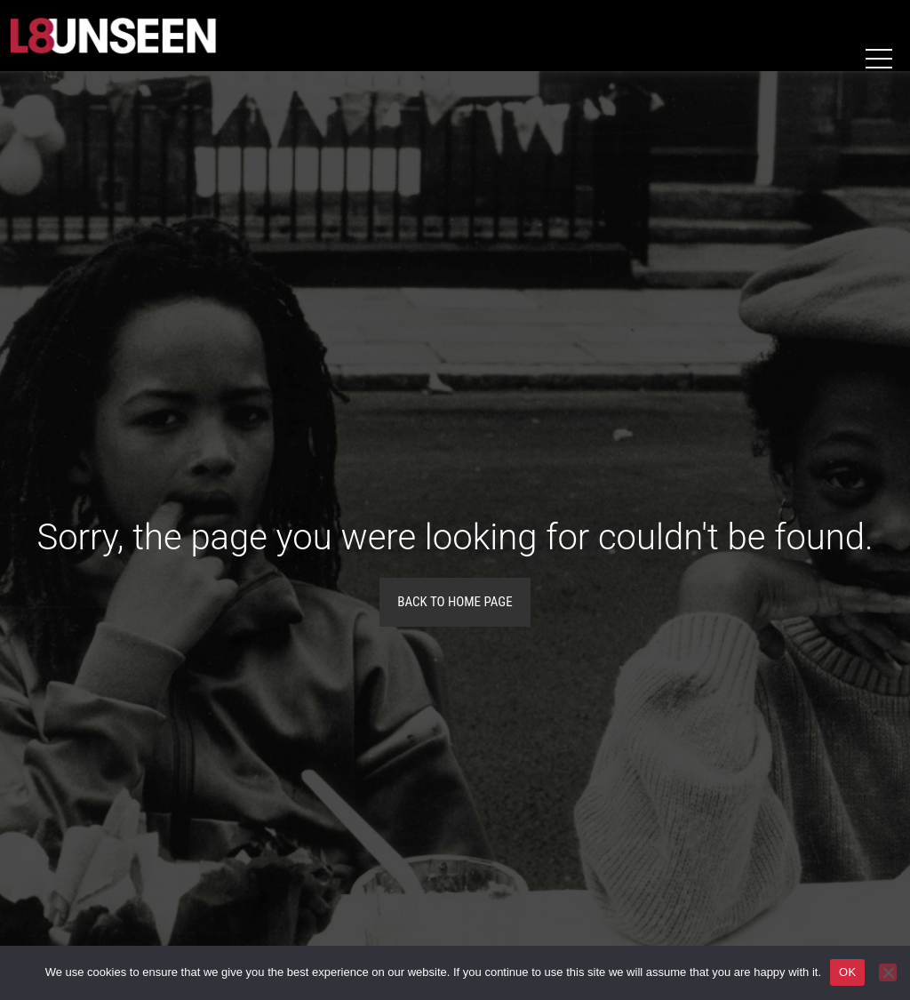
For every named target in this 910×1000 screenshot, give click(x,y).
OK (847, 972)
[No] (888, 972)
